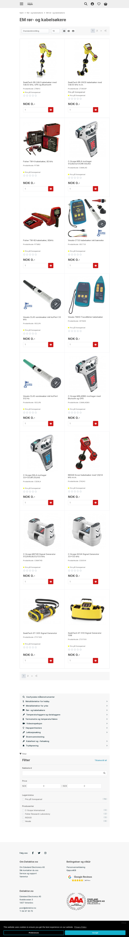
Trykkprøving (65, 745)
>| (105, 31)
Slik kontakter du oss (29, 870)
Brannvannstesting (33, 737)
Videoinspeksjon (65, 723)
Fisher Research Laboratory (37, 814)
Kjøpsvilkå (71, 870)
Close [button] (123, 923)
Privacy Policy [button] (80, 927)
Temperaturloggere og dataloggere (65, 714)
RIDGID (28, 817)
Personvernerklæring (76, 867)
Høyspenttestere (65, 728)
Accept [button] (95, 933)
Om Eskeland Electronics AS (32, 867)
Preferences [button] (34, 933)
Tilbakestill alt (101, 760)
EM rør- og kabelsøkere (55, 13)
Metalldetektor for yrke (65, 706)
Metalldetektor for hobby (65, 701)
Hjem (22, 13)
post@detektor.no (28, 908)
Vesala (28, 821)
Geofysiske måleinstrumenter (39, 697)
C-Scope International (35, 810)
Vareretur (24, 876)
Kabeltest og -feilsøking (65, 741)
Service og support (28, 873)
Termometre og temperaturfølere (65, 719)
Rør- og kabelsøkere (65, 710)
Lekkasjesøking (65, 732)
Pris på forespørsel (33, 799)
